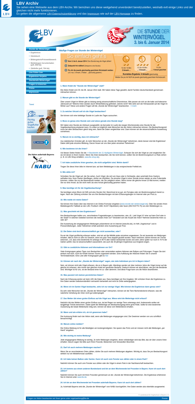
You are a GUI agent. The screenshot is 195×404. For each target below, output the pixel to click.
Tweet (31, 104)
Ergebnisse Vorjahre (38, 76)
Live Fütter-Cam (36, 72)
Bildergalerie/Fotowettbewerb (43, 60)
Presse (165, 398)
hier (106, 256)
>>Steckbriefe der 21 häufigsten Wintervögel (105, 153)
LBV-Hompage (122, 13)
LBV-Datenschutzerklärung (61, 13)
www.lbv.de (82, 377)
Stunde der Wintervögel (39, 49)
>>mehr (133, 106)
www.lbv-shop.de (92, 157)
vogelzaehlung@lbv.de (80, 398)
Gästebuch (35, 56)
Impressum (34, 92)
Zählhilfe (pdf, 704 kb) (40, 68)
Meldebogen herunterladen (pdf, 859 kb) (42, 64)
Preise (31, 88)
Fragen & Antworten (37, 84)
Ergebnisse (36, 53)
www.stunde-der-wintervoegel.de (134, 204)
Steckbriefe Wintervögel (39, 80)
